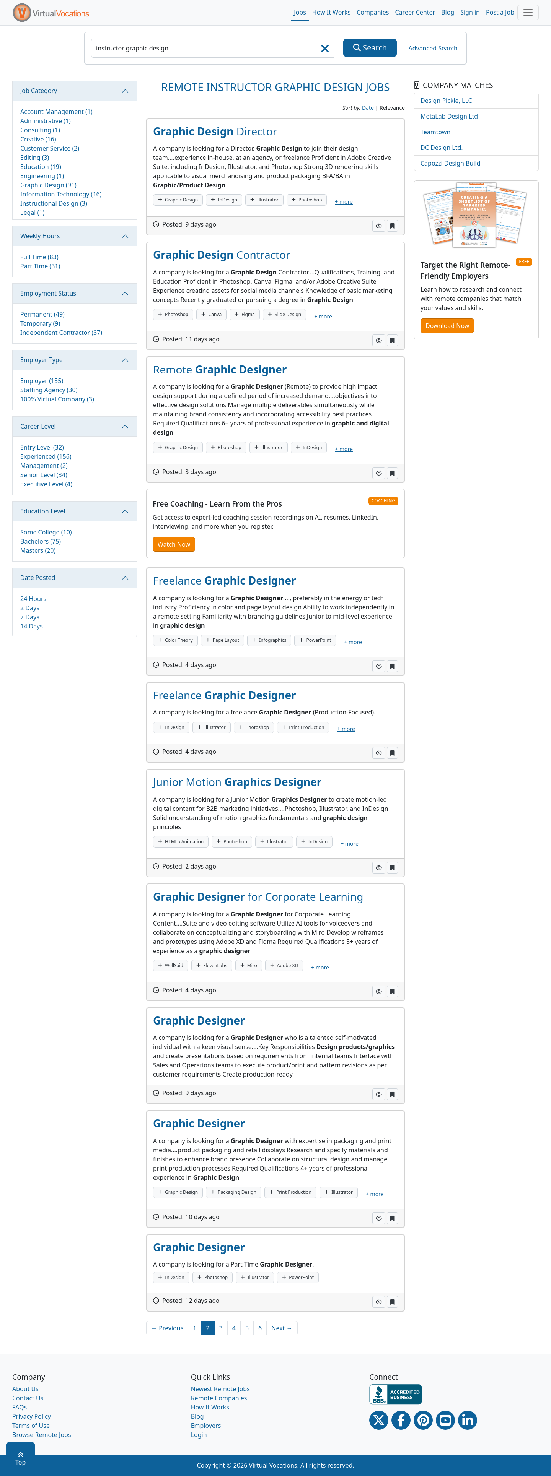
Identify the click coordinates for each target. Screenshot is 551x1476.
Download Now (447, 326)
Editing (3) (34, 157)
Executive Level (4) (46, 484)
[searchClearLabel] (324, 51)
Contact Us (27, 1398)
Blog (447, 12)
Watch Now (174, 544)
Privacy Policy (31, 1416)
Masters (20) (37, 550)
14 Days (31, 626)
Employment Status (48, 293)
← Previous (167, 1328)
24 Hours (33, 598)
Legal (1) (32, 212)
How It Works (331, 12)
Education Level (42, 511)
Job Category (38, 90)
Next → (281, 1328)
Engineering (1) (42, 176)
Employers (206, 1425)
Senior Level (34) (43, 475)
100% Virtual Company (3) (57, 399)
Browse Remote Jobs (41, 1435)
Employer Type (41, 360)
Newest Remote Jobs (220, 1389)
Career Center (415, 12)
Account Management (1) (56, 111)
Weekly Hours (40, 236)
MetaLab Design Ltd (449, 116)
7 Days (29, 617)
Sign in (470, 12)
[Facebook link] (401, 1420)
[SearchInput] (212, 48)
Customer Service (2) (49, 148)
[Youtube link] (445, 1420)
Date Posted (37, 577)
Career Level (38, 426)
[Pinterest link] (423, 1420)
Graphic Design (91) (48, 185)
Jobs (300, 12)
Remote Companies (219, 1398)
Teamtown (435, 132)
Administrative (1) (45, 121)
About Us (25, 1389)
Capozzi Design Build (451, 163)
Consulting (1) (40, 130)
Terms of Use (31, 1425)
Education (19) (40, 166)
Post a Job (500, 12)
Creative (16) (38, 139)
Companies (373, 12)
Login (199, 1435)
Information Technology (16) (60, 194)
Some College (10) (46, 532)
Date (368, 107)
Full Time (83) (39, 257)
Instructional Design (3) (53, 203)
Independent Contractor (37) (61, 332)
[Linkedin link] (467, 1420)
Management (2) (44, 465)
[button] (378, 226)
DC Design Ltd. (442, 147)
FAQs (19, 1407)
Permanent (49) (42, 314)
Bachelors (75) (40, 541)
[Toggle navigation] (528, 12)
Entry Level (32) (42, 447)
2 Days (29, 608)
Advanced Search (432, 48)
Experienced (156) (46, 456)
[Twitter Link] (378, 1420)
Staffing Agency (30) (48, 390)
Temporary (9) (40, 323)
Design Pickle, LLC (446, 100)
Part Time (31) (40, 266)
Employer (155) (41, 381)
